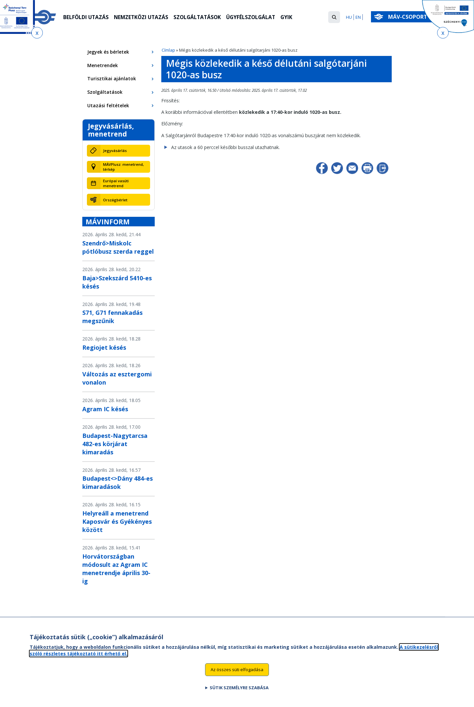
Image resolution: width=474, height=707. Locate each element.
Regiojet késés (104, 347)
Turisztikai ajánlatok (111, 78)
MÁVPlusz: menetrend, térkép (123, 167)
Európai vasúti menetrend (116, 183)
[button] (334, 17)
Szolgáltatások (200, 17)
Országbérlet (115, 199)
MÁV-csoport (409, 16)
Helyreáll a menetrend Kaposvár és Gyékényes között (117, 521)
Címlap (168, 50)
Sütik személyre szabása (239, 689)
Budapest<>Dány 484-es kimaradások (117, 482)
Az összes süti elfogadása (237, 670)
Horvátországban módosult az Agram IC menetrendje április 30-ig (116, 568)
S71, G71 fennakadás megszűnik (112, 317)
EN (358, 17)
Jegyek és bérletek (108, 52)
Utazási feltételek (108, 105)
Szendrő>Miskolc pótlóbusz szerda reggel (118, 247)
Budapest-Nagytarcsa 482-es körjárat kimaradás (114, 444)
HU (349, 17)
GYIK (293, 17)
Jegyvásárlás (115, 150)
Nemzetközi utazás (143, 17)
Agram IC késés (105, 409)
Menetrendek (102, 65)
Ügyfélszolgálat (256, 17)
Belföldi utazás (86, 17)
